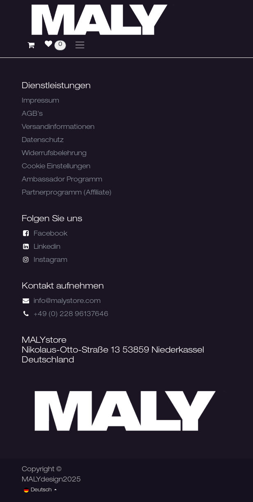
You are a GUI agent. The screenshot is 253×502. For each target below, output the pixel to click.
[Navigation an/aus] (80, 45)
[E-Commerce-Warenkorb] (31, 45)
